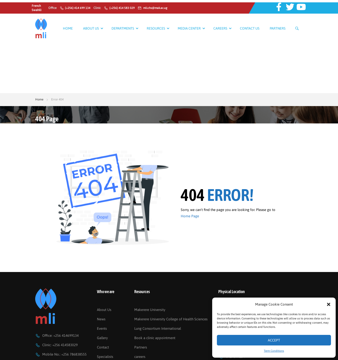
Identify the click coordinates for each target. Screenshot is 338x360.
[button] (328, 304)
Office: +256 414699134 (57, 324)
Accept (274, 340)
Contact (103, 335)
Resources (156, 28)
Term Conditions (274, 350)
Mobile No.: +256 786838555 (61, 342)
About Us (91, 28)
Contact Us (249, 28)
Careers (220, 28)
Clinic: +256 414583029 (56, 333)
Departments (122, 28)
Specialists (105, 345)
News (101, 307)
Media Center (189, 28)
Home (68, 28)
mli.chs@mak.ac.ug (153, 8)
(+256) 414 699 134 (75, 8)
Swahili (36, 10)
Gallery (102, 326)
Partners (277, 28)
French (36, 6)
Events (102, 316)
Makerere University (149, 298)
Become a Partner (111, 354)
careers (139, 345)
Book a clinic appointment (154, 326)
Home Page (190, 163)
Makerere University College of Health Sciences (170, 307)
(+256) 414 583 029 (119, 8)
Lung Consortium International (157, 316)
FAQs (138, 354)
